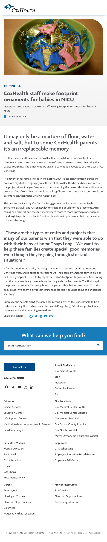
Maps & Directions (14, 448)
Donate (8, 466)
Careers (8, 484)
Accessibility (95, 533)
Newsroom (61, 382)
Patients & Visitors (14, 443)
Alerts (58, 394)
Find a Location (12, 460)
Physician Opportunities (17, 502)
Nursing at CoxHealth (16, 496)
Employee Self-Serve (66, 460)
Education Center (13, 412)
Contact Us (19, 367)
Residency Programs (15, 430)
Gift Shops (10, 472)
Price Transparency (14, 477)
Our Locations (63, 401)
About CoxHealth (65, 365)
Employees (61, 443)
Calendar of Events (65, 371)
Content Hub (12, 85)
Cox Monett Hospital (67, 418)
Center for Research (66, 388)
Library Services (12, 407)
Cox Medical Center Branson (71, 412)
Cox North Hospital (66, 430)
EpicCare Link (62, 490)
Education (9, 401)
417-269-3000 (14, 378)
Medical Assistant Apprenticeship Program (27, 424)
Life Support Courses (16, 418)
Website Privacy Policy (65, 533)
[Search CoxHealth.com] (53, 345)
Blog (57, 376)
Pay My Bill (10, 454)
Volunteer (9, 507)
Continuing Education (67, 502)
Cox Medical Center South (70, 407)
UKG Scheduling (64, 448)
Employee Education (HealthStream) (75, 454)
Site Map (82, 533)
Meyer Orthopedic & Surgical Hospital (76, 436)
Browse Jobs (10, 490)
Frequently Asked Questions (20, 513)
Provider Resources (66, 484)
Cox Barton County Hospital (71, 424)
